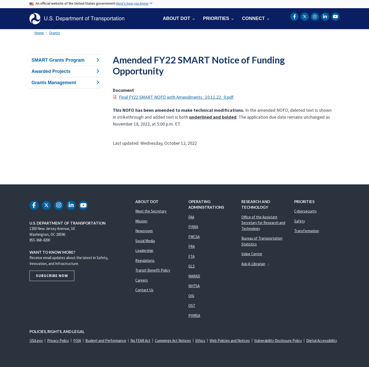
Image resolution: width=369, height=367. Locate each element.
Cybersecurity (305, 211)
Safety (299, 221)
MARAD (194, 276)
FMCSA (194, 236)
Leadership (144, 250)
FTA (191, 256)
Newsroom (144, 230)
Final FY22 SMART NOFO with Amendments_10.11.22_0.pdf (176, 97)
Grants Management (65, 82)
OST (191, 305)
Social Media (145, 240)
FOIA (77, 340)
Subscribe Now (52, 275)
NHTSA (194, 285)
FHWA (193, 226)
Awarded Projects (65, 71)
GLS (191, 266)
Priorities (216, 18)
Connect (253, 18)
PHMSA (194, 315)
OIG (191, 295)
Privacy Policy (58, 340)
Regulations (145, 260)
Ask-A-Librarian (255, 263)
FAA (191, 217)
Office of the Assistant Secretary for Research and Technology (263, 223)
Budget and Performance (105, 340)
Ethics (200, 340)
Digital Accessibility (321, 340)
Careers (141, 280)
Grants (54, 32)
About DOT (176, 18)
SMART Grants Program (65, 60)
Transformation (306, 230)
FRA (191, 246)
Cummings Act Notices (173, 340)
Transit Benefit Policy (152, 270)
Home (39, 32)
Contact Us (144, 289)
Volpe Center (251, 253)
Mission (141, 221)
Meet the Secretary (151, 211)
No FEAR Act (140, 340)
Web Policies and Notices (230, 340)
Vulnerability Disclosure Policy (278, 340)
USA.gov (36, 340)
